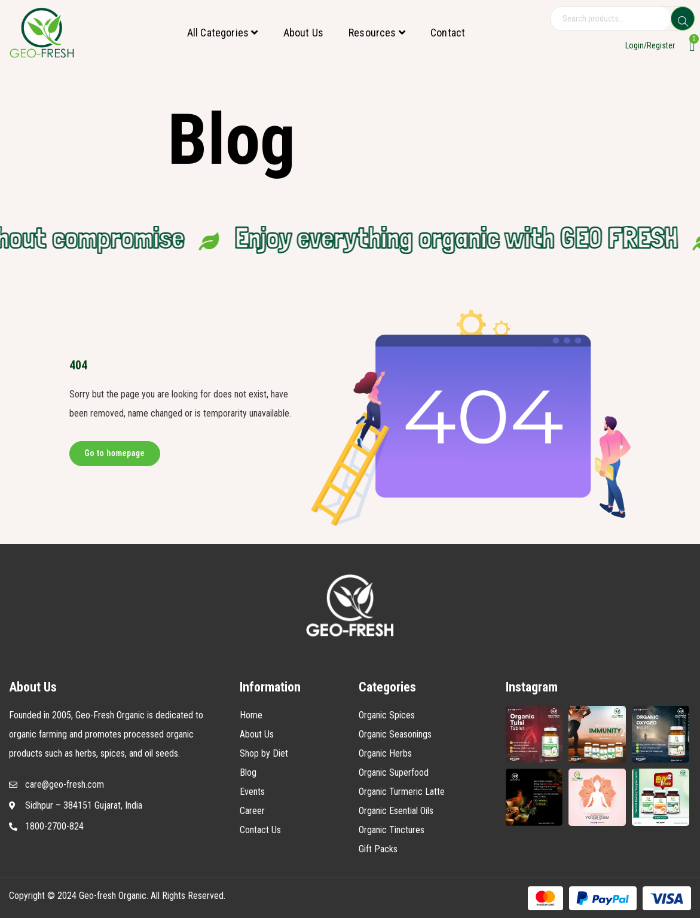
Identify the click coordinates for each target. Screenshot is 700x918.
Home (251, 715)
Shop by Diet (264, 753)
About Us (303, 32)
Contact (447, 32)
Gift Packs (378, 849)
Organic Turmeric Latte (402, 791)
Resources (377, 32)
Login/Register (650, 45)
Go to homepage (115, 453)
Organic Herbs (385, 753)
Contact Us (260, 830)
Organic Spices (387, 715)
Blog (248, 772)
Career (252, 810)
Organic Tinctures (391, 830)
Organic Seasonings (395, 734)
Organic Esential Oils (396, 810)
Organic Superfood (394, 772)
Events (252, 791)
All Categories (222, 32)
